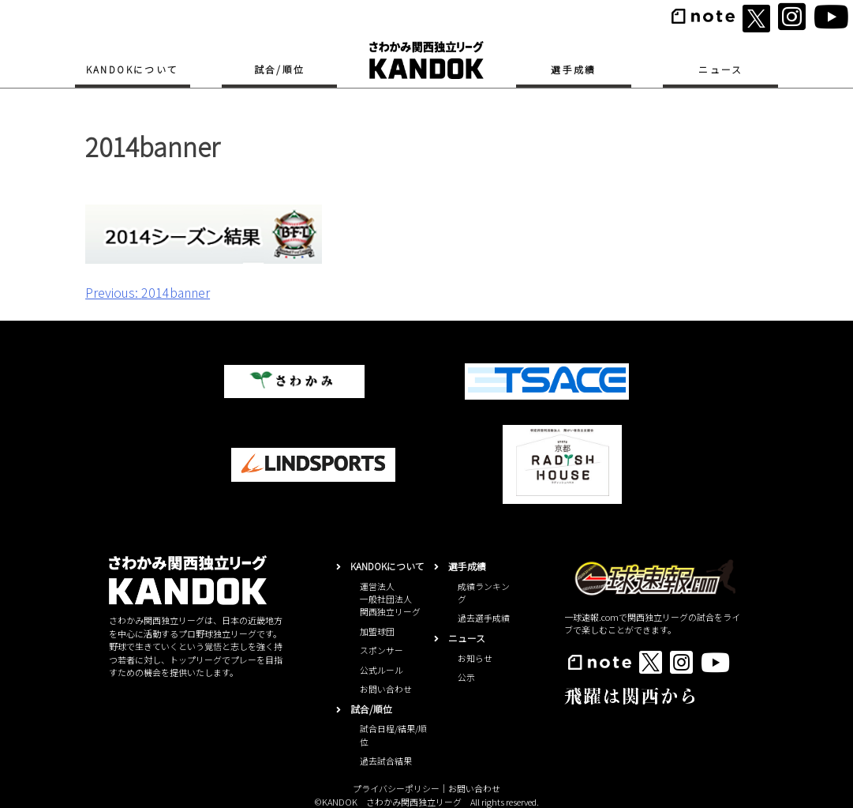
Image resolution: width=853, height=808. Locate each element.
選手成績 (574, 69)
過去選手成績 (484, 617)
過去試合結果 (386, 760)
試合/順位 (279, 69)
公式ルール (381, 669)
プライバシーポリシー (396, 788)
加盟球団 (377, 631)
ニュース (720, 69)
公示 (466, 677)
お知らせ (475, 658)
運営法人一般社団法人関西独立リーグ (390, 599)
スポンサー (381, 650)
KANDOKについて (132, 69)
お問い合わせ (386, 688)
